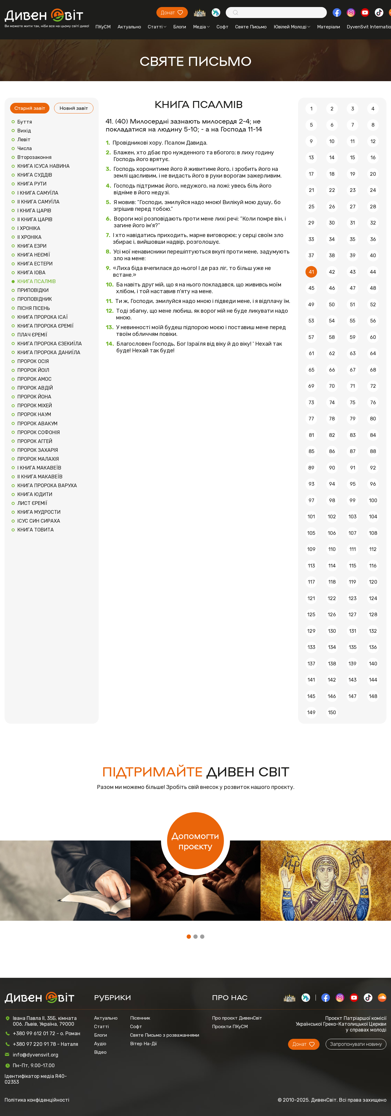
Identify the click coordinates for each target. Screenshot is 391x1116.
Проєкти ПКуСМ (230, 1026)
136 (373, 647)
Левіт (24, 139)
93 (311, 484)
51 (352, 305)
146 (332, 696)
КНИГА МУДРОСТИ (38, 512)
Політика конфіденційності (37, 1100)
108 (373, 533)
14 (331, 157)
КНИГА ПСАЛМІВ (36, 281)
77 (311, 419)
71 (352, 386)
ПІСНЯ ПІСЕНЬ (33, 308)
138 (332, 664)
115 (352, 566)
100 (373, 500)
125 (311, 614)
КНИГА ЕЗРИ (31, 246)
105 (311, 533)
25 (311, 207)
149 (311, 712)
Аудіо (100, 1043)
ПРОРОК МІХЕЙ (34, 406)
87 (353, 451)
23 (353, 190)
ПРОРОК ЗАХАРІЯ (37, 450)
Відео (100, 1052)
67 (353, 370)
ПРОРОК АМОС (34, 379)
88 (373, 451)
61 (311, 353)
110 (332, 549)
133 (311, 647)
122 (332, 598)
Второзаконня (34, 157)
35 (352, 239)
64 (373, 353)
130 (332, 631)
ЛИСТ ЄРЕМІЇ (32, 503)
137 (311, 664)
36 (373, 239)
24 (373, 190)
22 (332, 190)
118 (332, 582)
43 (353, 272)
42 (332, 272)
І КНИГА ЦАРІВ (34, 211)
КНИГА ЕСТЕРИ (35, 264)
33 (311, 239)
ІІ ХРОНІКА (29, 237)
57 (311, 337)
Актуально (129, 27)
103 (352, 517)
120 (373, 582)
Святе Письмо (251, 27)
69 (311, 386)
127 (352, 614)
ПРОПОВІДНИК (34, 299)
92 (373, 468)
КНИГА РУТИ (31, 184)
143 (352, 680)
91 (352, 468)
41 (311, 272)
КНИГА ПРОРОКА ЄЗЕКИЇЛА (49, 344)
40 (373, 255)
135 (352, 647)
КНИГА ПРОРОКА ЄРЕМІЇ (45, 326)
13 (311, 157)
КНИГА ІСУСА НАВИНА (43, 166)
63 (353, 353)
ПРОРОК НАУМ (34, 414)
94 (332, 484)
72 (373, 386)
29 (311, 223)
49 (311, 305)
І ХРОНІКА (28, 228)
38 (332, 255)
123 (352, 598)
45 (311, 288)
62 (332, 353)
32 (373, 223)
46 (332, 288)
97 (311, 500)
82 (332, 435)
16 (373, 157)
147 (352, 696)
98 (332, 500)
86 (332, 451)
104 (373, 517)
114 (332, 566)
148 (373, 696)
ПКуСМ (103, 27)
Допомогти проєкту (195, 840)
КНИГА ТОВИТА (35, 530)
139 (352, 664)
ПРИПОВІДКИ (33, 290)
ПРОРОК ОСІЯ (33, 361)
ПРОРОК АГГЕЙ (34, 441)
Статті (157, 27)
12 (373, 141)
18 (331, 174)
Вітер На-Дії (143, 1043)
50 (332, 305)
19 (352, 174)
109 (311, 549)
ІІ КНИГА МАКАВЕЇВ (40, 477)
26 (332, 207)
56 (373, 321)
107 (352, 533)
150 (332, 712)
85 (311, 451)
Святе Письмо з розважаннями (164, 1035)
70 (332, 386)
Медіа (201, 27)
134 (332, 647)
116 (373, 566)
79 (353, 419)
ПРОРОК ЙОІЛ (33, 370)
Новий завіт (74, 108)
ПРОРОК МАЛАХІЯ (38, 459)
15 (352, 157)
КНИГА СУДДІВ (34, 175)
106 (332, 533)
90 (332, 468)
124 (373, 598)
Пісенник (140, 1018)
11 (352, 141)
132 (373, 631)
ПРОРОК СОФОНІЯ (38, 432)
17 (311, 174)
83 (353, 435)
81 (311, 435)
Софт (222, 27)
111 (352, 549)
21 (311, 190)
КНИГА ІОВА (31, 272)
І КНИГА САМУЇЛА (37, 193)
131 (352, 631)
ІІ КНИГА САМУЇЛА (38, 202)
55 (352, 321)
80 (373, 419)
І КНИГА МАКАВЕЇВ (39, 468)
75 (352, 402)
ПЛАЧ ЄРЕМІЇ (32, 335)
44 (373, 272)
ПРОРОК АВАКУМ (37, 424)
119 (352, 582)
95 (353, 484)
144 (373, 680)
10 (331, 141)
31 (352, 223)
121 (311, 598)
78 (332, 419)
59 (353, 337)
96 (373, 484)
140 (373, 664)
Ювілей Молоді (292, 27)
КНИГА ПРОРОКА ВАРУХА (47, 485)
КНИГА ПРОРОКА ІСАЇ (42, 317)
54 (332, 321)
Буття (24, 122)
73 (311, 402)
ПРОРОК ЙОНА (34, 397)
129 (311, 631)
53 (311, 321)
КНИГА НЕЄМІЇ (33, 255)
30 (332, 223)
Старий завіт (29, 108)
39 (353, 255)
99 (352, 500)
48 (373, 288)
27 (353, 207)
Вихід (24, 131)
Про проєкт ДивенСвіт (237, 1018)
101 (311, 517)
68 (373, 370)
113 (311, 566)
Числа (24, 148)
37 (311, 255)
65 (311, 370)
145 (311, 696)
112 (373, 549)
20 (373, 174)
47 (353, 288)
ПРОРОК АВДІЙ (35, 388)
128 (373, 614)
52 (373, 305)
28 (373, 207)
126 (332, 614)
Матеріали (328, 27)
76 (373, 402)
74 (332, 402)
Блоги (179, 27)
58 (332, 337)
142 (332, 680)
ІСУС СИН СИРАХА (38, 521)
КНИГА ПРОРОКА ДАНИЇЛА (48, 352)
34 (332, 239)
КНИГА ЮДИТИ (34, 494)
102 (332, 517)
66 (332, 370)
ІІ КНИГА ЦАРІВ (35, 219)
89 (311, 468)
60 (373, 337)
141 (311, 680)
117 (311, 582)
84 (373, 435)
